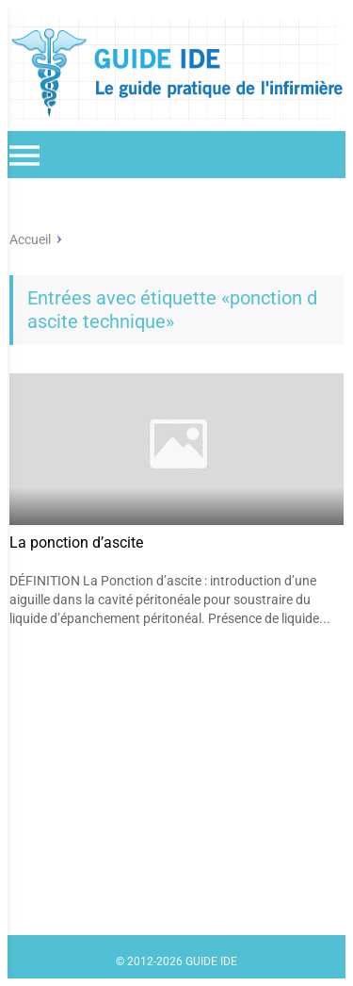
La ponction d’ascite (76, 542)
